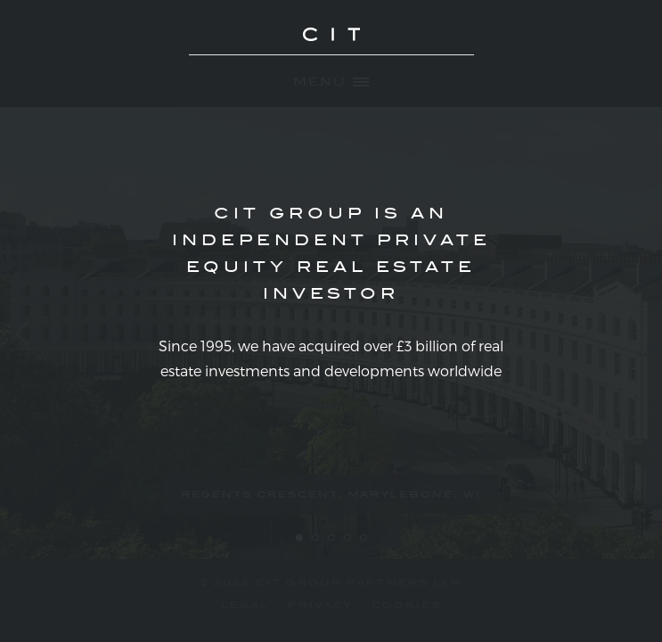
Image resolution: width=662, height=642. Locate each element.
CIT (331, 44)
